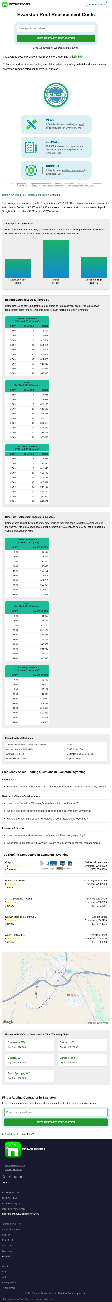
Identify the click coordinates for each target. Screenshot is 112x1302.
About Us (6, 1266)
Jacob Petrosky (12, 1134)
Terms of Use (8, 1287)
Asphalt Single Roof (11, 1223)
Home (5, 195)
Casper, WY (67, 1042)
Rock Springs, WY (19, 1073)
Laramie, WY (67, 1057)
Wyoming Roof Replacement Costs (29, 195)
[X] (4, 1177)
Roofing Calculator (11, 1192)
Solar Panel (8, 1251)
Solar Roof (7, 1245)
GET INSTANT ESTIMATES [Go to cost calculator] (56, 38)
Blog (4, 1271)
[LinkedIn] (15, 1177)
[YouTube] (21, 1177)
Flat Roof (6, 1234)
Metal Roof (7, 1240)
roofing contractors (73, 170)
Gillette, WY (15, 1057)
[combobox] (56, 28)
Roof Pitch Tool (9, 1198)
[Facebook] (10, 1177)
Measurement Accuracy (13, 1209)
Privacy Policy (9, 1282)
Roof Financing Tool (11, 1203)
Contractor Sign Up (97, 4)
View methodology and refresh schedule (54, 186)
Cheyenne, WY (16, 1042)
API (4, 1277)
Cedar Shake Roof (11, 1229)
